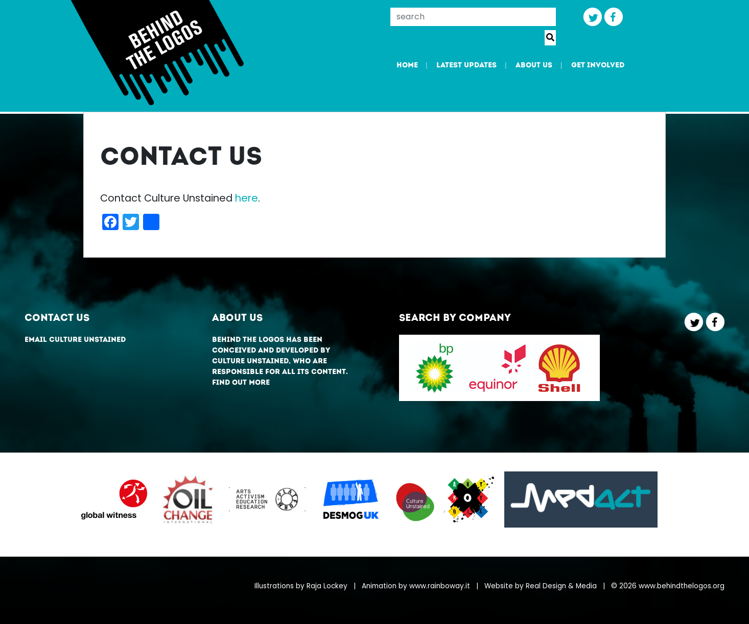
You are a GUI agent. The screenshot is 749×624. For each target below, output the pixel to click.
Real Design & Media (561, 586)
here (246, 198)
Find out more (241, 383)
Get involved (597, 65)
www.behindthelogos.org (681, 586)
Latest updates (466, 65)
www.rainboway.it (439, 586)
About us (534, 65)
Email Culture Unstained (75, 340)
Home (407, 65)
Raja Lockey (327, 586)
